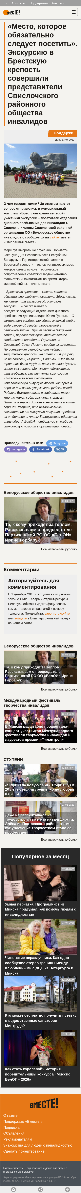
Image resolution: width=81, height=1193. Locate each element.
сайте (54, 237)
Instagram (15, 449)
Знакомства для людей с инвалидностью (38, 1145)
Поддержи (63, 133)
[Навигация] (74, 12)
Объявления (13, 1133)
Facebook (40, 449)
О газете (18, 3)
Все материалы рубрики (59, 549)
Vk (60, 449)
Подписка (11, 1128)
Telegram (57, 443)
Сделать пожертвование (24, 1151)
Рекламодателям (17, 1139)
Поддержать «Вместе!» (46, 3)
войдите (21, 618)
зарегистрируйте (57, 613)
